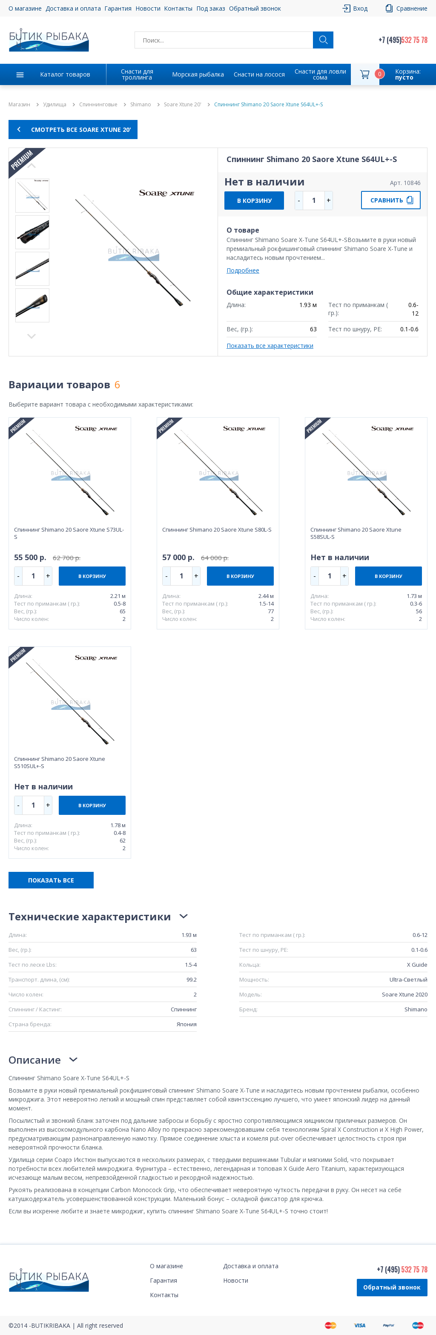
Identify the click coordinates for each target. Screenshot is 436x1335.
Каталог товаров (65, 74)
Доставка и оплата (73, 8)
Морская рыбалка (198, 74)
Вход (360, 8)
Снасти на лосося (259, 74)
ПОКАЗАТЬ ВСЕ (51, 880)
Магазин (19, 104)
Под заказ (210, 8)
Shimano (140, 104)
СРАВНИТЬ (386, 200)
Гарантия (118, 8)
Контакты (178, 8)
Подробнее (243, 270)
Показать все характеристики (270, 346)
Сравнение (411, 8)
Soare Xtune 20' (182, 104)
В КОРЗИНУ (254, 200)
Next (31, 165)
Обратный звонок (255, 8)
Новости (148, 8)
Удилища (54, 104)
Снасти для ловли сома (320, 74)
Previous (31, 336)
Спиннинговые (98, 104)
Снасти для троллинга (137, 74)
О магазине (25, 8)
